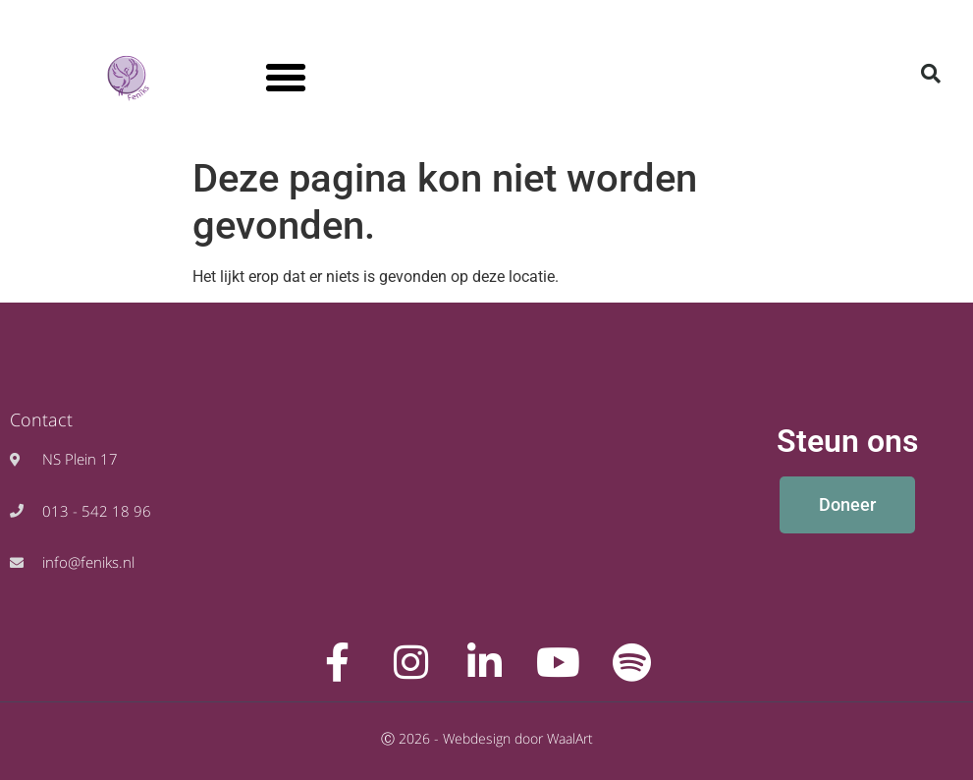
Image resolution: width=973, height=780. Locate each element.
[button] (285, 77)
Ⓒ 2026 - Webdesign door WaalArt (487, 738)
